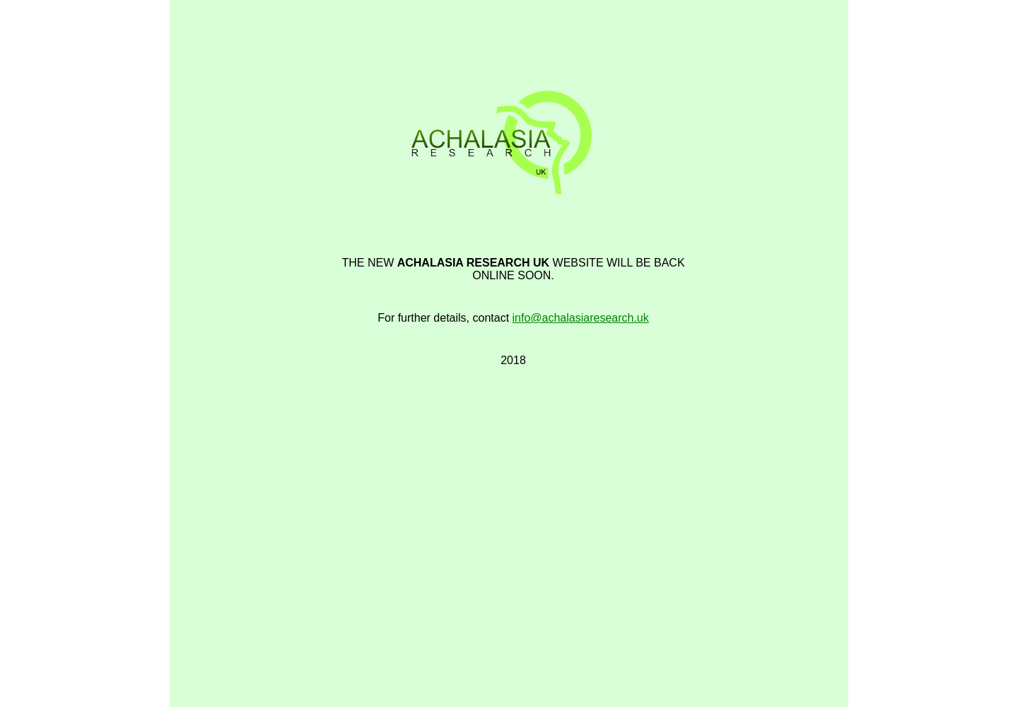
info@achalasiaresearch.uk (581, 318)
